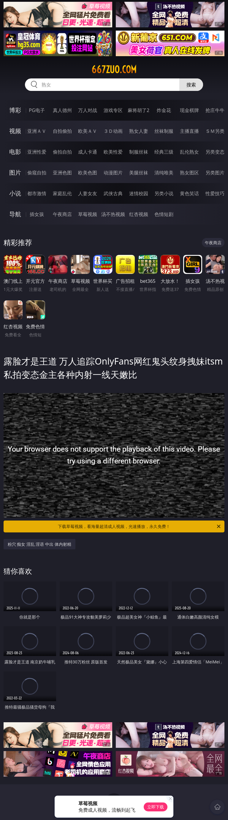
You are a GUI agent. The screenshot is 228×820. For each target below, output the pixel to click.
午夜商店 (62, 214)
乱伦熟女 (189, 152)
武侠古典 (113, 193)
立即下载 (155, 807)
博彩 (15, 110)
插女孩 (37, 214)
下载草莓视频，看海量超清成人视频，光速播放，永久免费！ (139, 526)
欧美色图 (87, 172)
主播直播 (189, 131)
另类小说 (163, 193)
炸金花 (164, 110)
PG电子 (37, 110)
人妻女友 (87, 193)
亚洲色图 (62, 172)
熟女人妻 (138, 131)
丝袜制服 (163, 131)
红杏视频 (138, 214)
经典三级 (163, 152)
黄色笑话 (189, 193)
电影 (15, 152)
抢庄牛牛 (214, 110)
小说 (15, 193)
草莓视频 (87, 214)
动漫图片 (113, 172)
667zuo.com (114, 69)
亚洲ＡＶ (36, 131)
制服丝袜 (138, 152)
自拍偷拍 (62, 131)
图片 (15, 172)
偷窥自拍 (36, 172)
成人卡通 (87, 152)
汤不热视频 (113, 214)
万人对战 (87, 110)
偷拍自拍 (62, 152)
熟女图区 (189, 172)
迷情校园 (138, 193)
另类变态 (214, 152)
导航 (15, 214)
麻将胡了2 (138, 110)
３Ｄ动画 (113, 131)
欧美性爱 (113, 152)
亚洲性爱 (36, 152)
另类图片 (214, 172)
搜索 (191, 84)
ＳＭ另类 (214, 131)
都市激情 (36, 193)
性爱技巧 (214, 193)
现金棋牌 (189, 110)
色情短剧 (163, 214)
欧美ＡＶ (87, 131)
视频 (15, 131)
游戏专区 (113, 110)
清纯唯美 (163, 172)
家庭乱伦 (62, 193)
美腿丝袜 (138, 172)
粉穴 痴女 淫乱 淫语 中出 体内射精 (39, 544)
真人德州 (62, 110)
